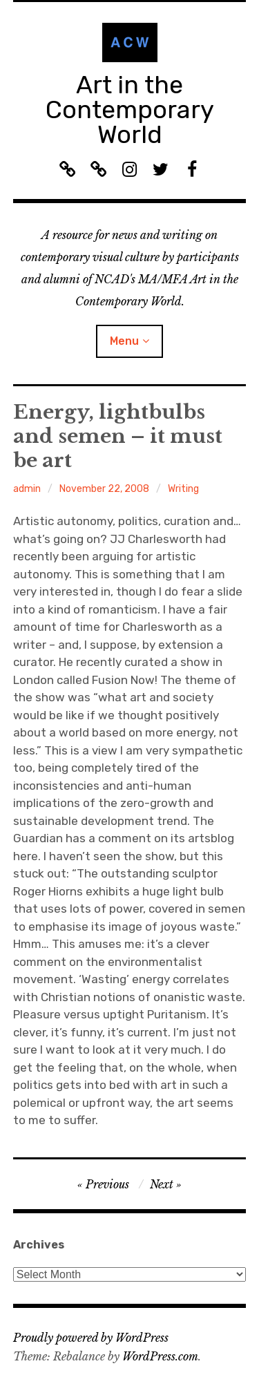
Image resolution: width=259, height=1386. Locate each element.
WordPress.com (160, 1356)
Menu (124, 341)
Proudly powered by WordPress (91, 1338)
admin (27, 489)
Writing (183, 489)
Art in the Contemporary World (130, 109)
